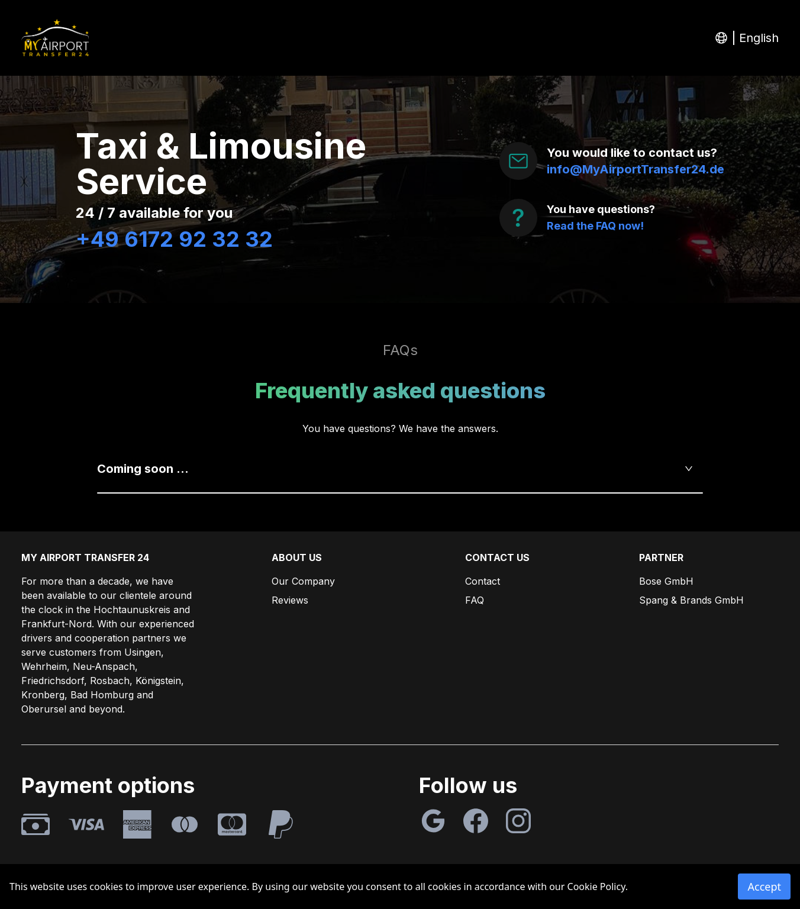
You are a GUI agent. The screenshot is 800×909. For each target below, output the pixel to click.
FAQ (474, 600)
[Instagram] (518, 821)
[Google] (433, 821)
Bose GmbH (666, 581)
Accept (764, 886)
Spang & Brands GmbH (691, 600)
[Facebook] (476, 821)
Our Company (303, 581)
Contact (482, 581)
